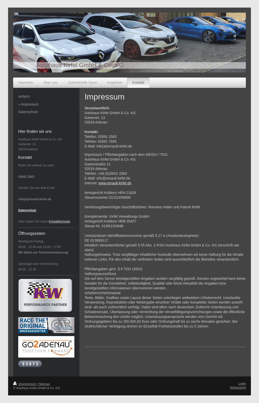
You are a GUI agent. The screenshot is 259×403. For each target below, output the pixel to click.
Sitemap (44, 384)
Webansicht (238, 387)
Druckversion (25, 384)
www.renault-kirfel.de (114, 183)
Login (242, 383)
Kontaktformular (59, 221)
